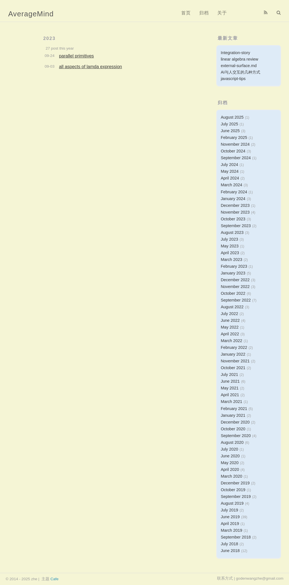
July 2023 (229, 239)
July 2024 (229, 164)
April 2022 (230, 334)
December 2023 (235, 205)
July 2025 (229, 124)
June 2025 (230, 130)
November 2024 (235, 144)
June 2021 (230, 381)
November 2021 (235, 361)
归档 (204, 12)
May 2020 (229, 462)
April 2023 (230, 253)
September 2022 (236, 300)
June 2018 (230, 550)
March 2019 (231, 530)
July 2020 (229, 449)
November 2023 (235, 212)
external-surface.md (239, 65)
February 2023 (234, 266)
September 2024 (236, 158)
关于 (222, 12)
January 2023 (233, 273)
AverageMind (31, 14)
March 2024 (231, 185)
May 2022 (229, 327)
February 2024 (234, 192)
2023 (49, 38)
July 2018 (229, 544)
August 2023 (232, 232)
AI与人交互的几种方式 (240, 72)
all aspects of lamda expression (90, 66)
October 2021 (233, 367)
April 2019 (230, 523)
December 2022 (235, 280)
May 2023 (229, 246)
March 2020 (231, 476)
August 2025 (232, 117)
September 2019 (236, 496)
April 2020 (230, 469)
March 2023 (231, 259)
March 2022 (231, 340)
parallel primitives (76, 56)
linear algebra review (239, 59)
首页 (186, 12)
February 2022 (234, 347)
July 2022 (229, 313)
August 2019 (232, 503)
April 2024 (230, 178)
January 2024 (233, 198)
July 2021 (229, 374)
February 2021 (234, 408)
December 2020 (235, 422)
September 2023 (236, 225)
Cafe (55, 579)
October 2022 (233, 293)
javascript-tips (233, 78)
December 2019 (235, 483)
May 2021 (229, 388)
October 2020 (233, 429)
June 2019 (230, 517)
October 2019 (233, 490)
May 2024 (229, 171)
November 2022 (235, 286)
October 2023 (233, 219)
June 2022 (230, 320)
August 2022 (232, 307)
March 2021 (231, 401)
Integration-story (235, 52)
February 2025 (234, 137)
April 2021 (230, 395)
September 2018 (236, 537)
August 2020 (232, 442)
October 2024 (233, 151)
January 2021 (233, 415)
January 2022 (233, 354)
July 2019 (229, 510)
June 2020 (230, 456)
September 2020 (236, 435)
